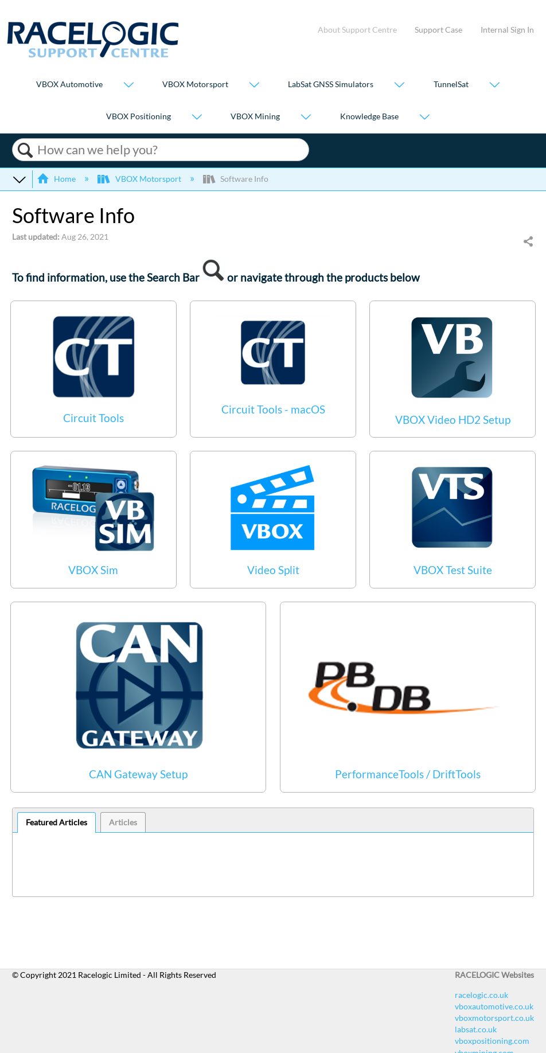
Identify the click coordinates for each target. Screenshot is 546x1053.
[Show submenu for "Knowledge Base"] (424, 117)
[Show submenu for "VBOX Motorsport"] (254, 85)
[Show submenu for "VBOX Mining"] (306, 117)
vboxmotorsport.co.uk (494, 1018)
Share (528, 242)
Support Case (438, 29)
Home (57, 179)
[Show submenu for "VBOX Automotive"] (128, 85)
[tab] (56, 822)
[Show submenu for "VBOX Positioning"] (197, 117)
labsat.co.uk (476, 1029)
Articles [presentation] (123, 822)
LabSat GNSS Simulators (330, 84)
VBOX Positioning (138, 116)
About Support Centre (357, 29)
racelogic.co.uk (481, 995)
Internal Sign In (507, 29)
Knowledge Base (369, 116)
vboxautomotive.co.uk (494, 1006)
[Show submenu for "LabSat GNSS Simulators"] (399, 85)
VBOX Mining (255, 116)
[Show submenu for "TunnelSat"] (494, 85)
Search (25, 150)
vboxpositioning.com (492, 1041)
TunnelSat (451, 84)
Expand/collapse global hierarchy (19, 179)
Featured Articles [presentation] (56, 822)
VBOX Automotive (69, 84)
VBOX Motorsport (195, 84)
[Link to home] (93, 55)
